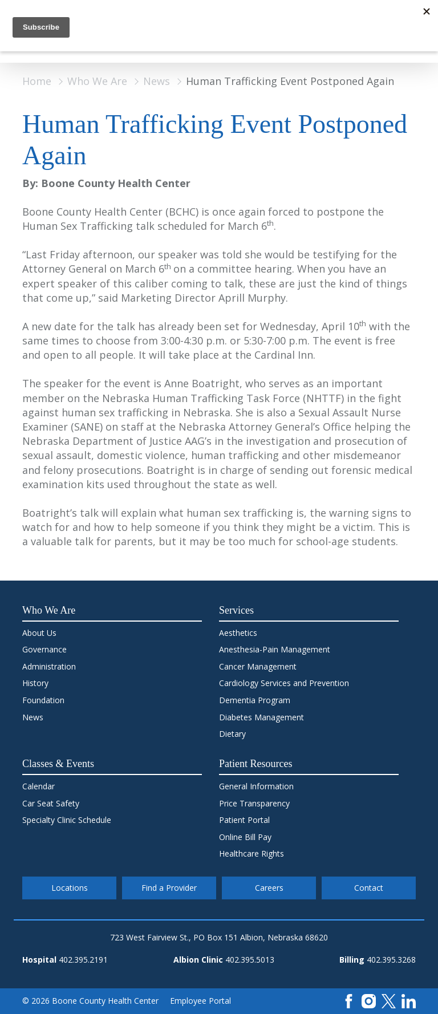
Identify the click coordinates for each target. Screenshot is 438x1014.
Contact (368, 887)
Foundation (43, 700)
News (156, 81)
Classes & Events (58, 763)
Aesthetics (238, 632)
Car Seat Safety (50, 803)
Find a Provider (169, 887)
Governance (44, 649)
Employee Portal (200, 1000)
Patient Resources (255, 763)
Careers (269, 887)
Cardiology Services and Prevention (284, 683)
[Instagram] (369, 1000)
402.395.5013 (249, 959)
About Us (39, 632)
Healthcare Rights (251, 853)
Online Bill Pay (245, 837)
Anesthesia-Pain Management (274, 649)
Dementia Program (254, 700)
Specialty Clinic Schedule (66, 819)
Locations (69, 887)
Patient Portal (244, 819)
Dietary (232, 733)
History (35, 683)
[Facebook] (349, 1000)
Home (36, 81)
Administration (49, 666)
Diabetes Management (261, 717)
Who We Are (97, 81)
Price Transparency (254, 803)
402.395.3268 (391, 959)
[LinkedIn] (409, 1000)
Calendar (38, 786)
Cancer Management (258, 666)
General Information (256, 786)
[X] (389, 1000)
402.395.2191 (83, 959)
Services (236, 610)
